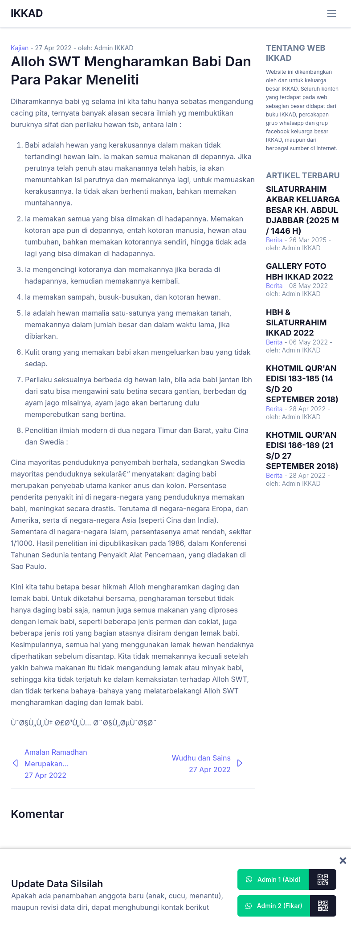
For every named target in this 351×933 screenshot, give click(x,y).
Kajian (20, 48)
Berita (274, 240)
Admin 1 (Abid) (273, 879)
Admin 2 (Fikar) (273, 905)
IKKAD (27, 13)
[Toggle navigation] (331, 13)
